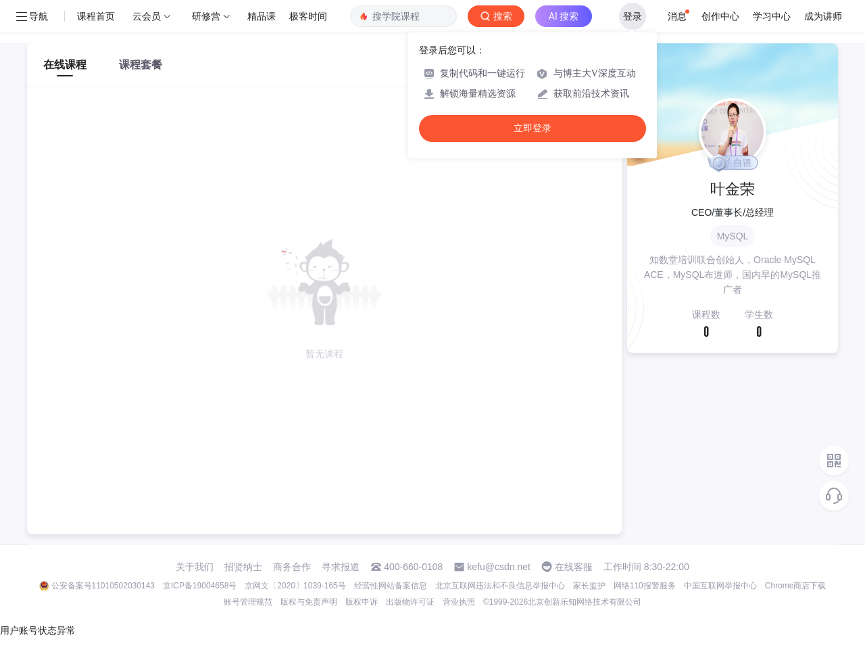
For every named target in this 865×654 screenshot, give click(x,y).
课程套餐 (140, 64)
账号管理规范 (248, 602)
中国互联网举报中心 (720, 585)
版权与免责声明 (308, 602)
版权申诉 (361, 602)
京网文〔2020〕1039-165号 (295, 585)
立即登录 (532, 128)
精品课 (261, 16)
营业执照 (459, 602)
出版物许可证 (410, 602)
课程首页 (96, 16)
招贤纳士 (243, 566)
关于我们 (195, 566)
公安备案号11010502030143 (103, 585)
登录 (632, 16)
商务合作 (292, 566)
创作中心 (720, 16)
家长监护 (589, 585)
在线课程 (64, 64)
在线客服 (574, 566)
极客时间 (308, 16)
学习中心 (772, 16)
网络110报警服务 (645, 585)
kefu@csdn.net (498, 566)
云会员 (146, 16)
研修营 (206, 16)
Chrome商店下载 (795, 585)
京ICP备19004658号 (200, 585)
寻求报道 (341, 566)
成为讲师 (823, 16)
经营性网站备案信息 (390, 585)
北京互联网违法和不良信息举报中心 (500, 585)
